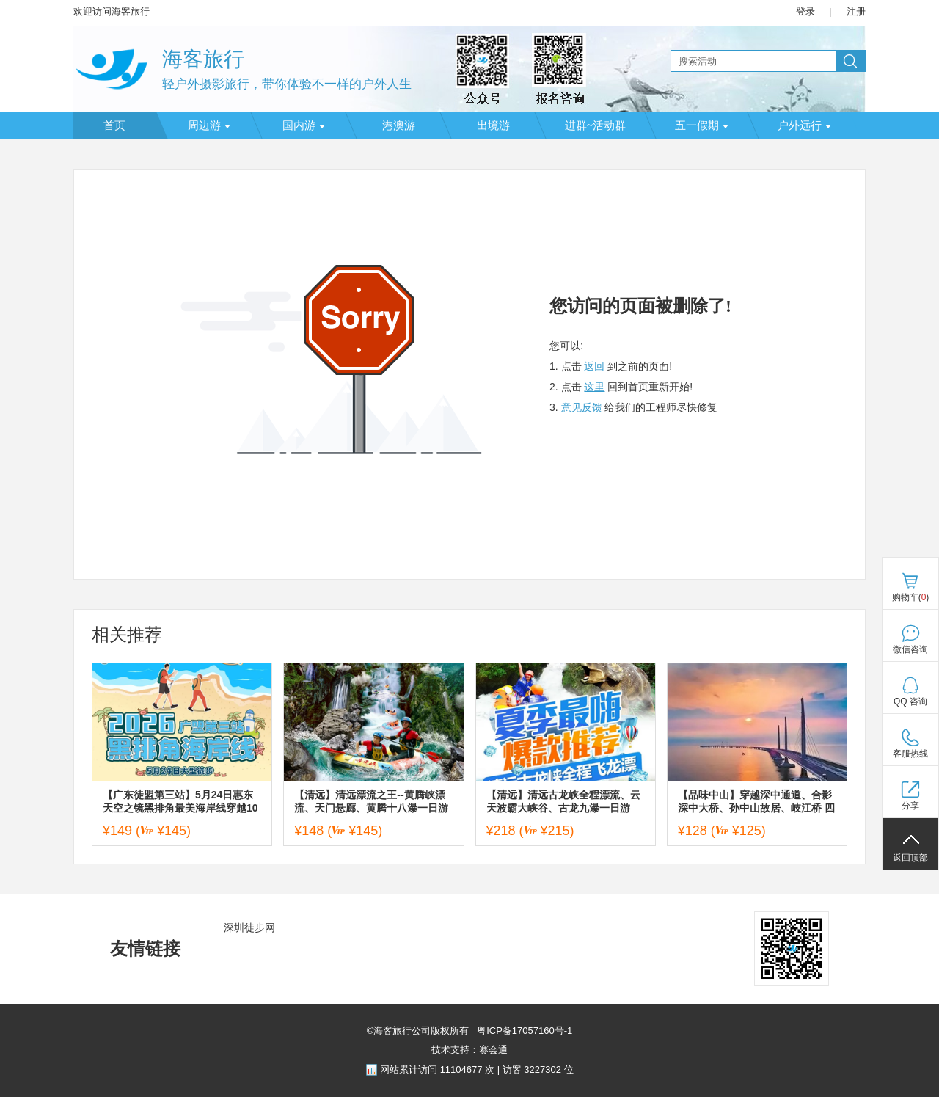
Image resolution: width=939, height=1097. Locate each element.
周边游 (209, 125)
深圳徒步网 (249, 927)
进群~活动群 (595, 125)
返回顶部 (910, 858)
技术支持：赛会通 (469, 1049)
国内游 (303, 125)
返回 (594, 366)
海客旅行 (203, 59)
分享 (910, 806)
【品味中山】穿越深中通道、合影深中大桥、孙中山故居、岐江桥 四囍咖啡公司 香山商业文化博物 (756, 801)
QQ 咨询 (910, 701)
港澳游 (398, 125)
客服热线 (910, 753)
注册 (856, 11)
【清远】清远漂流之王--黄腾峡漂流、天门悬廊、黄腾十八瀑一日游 (371, 801)
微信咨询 (910, 649)
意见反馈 (581, 407)
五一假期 (701, 125)
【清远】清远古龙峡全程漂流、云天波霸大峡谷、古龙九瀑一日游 (563, 801)
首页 (114, 125)
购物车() (910, 597)
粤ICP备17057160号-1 (524, 1030)
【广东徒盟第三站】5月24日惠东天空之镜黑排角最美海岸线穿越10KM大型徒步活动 (180, 801)
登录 (805, 11)
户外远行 (804, 125)
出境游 (493, 125)
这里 (594, 387)
